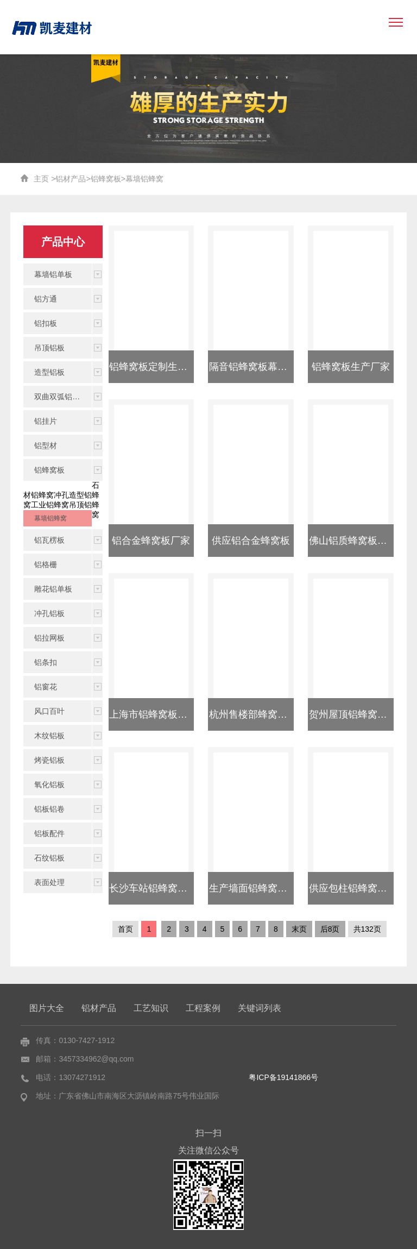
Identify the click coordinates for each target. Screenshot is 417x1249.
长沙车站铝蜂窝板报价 (158, 888)
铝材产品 (70, 178)
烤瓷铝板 (49, 760)
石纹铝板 (49, 857)
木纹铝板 (49, 735)
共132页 (367, 929)
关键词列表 (259, 1008)
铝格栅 (45, 564)
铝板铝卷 (49, 809)
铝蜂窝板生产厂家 (351, 366)
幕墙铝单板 (53, 274)
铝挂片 (45, 421)
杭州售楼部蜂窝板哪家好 (263, 714)
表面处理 (49, 882)
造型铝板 (49, 372)
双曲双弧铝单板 (60, 396)
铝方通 (45, 298)
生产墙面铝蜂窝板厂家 (258, 888)
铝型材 (45, 445)
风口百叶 (49, 711)
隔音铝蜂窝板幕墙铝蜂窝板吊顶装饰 (287, 366)
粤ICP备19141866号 (283, 1077)
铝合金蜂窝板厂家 (151, 540)
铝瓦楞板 (49, 540)
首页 (125, 929)
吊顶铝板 (49, 347)
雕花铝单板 (53, 589)
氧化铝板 (49, 784)
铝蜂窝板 (106, 178)
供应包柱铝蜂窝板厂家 (358, 888)
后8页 (330, 929)
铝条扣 (45, 662)
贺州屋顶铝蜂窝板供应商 (362, 714)
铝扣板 (45, 323)
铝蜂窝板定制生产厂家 (158, 366)
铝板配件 (49, 833)
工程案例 (203, 1008)
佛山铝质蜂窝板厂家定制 (362, 540)
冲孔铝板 (49, 613)
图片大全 (46, 1008)
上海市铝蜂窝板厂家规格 (163, 714)
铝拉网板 (49, 637)
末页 (299, 929)
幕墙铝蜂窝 (144, 178)
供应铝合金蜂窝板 (251, 540)
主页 (41, 178)
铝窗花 (45, 686)
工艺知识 (151, 1008)
